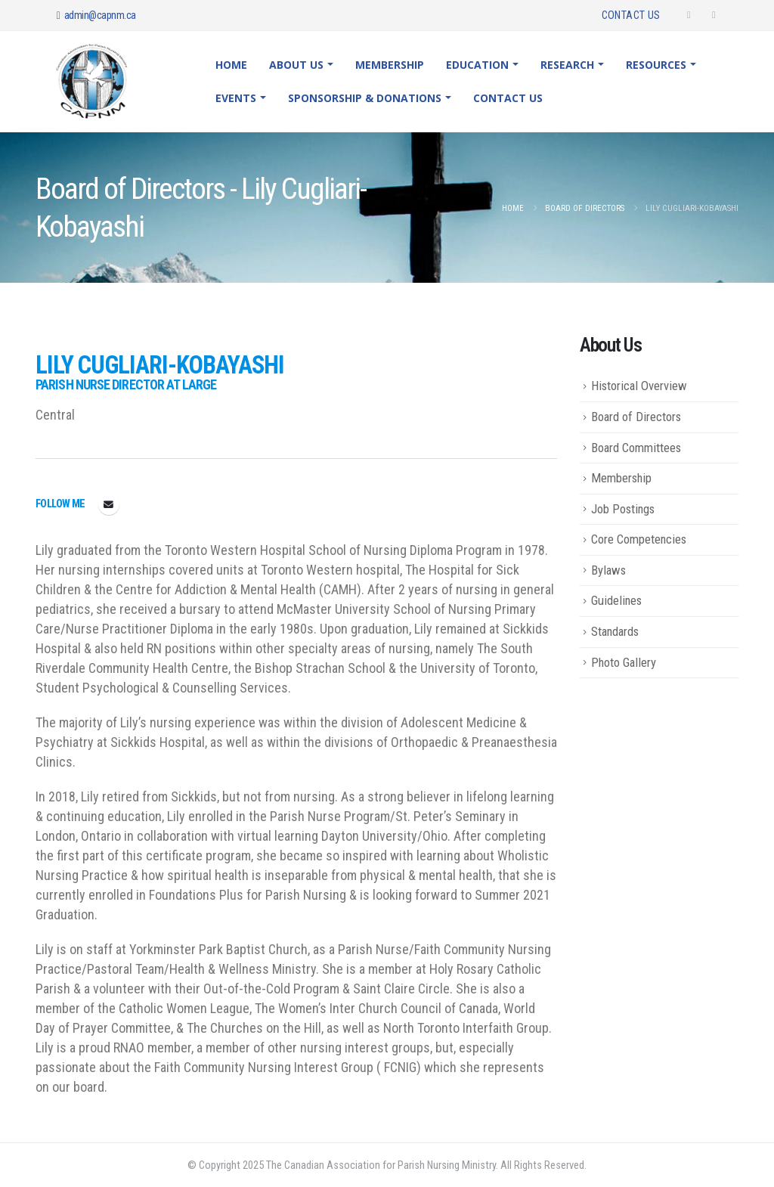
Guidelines (616, 600)
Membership (389, 64)
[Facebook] (688, 15)
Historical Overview (639, 385)
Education (477, 64)
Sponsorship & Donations (364, 98)
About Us (296, 64)
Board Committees (636, 447)
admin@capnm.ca (100, 15)
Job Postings (623, 508)
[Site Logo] (103, 81)
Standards (615, 631)
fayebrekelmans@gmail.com (108, 504)
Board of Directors (636, 416)
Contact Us (631, 15)
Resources (656, 64)
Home (231, 64)
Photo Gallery (623, 662)
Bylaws (608, 570)
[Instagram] (713, 15)
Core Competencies (638, 539)
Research (567, 64)
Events (235, 98)
